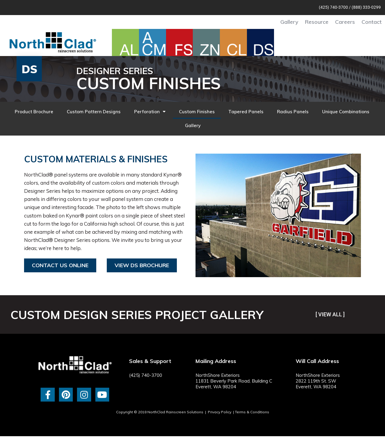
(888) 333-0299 (366, 7)
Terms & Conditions (252, 412)
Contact (372, 21)
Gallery (289, 21)
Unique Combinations (345, 111)
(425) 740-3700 (333, 7)
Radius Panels (293, 111)
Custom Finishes (197, 111)
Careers (345, 21)
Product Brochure (34, 111)
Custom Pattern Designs (94, 111)
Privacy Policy (219, 412)
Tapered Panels (245, 111)
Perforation (149, 111)
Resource (316, 21)
